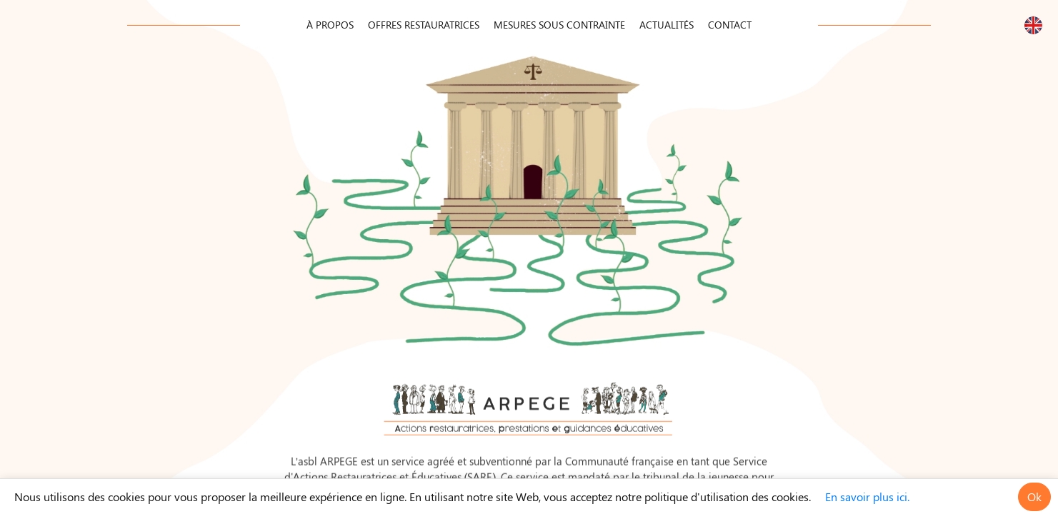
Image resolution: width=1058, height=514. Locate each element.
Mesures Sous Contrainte (559, 24)
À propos (330, 24)
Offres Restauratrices (423, 24)
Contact (730, 24)
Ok (1034, 496)
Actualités (666, 24)
